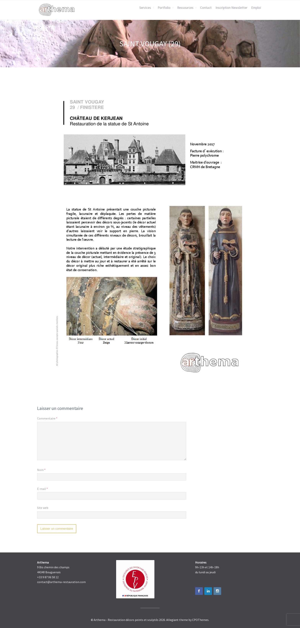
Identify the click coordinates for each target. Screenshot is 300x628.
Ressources (185, 8)
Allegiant (172, 620)
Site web (42, 508)
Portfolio (164, 8)
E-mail (42, 489)
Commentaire (47, 418)
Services (145, 8)
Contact (206, 8)
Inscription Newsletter (231, 8)
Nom (41, 470)
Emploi (256, 8)
